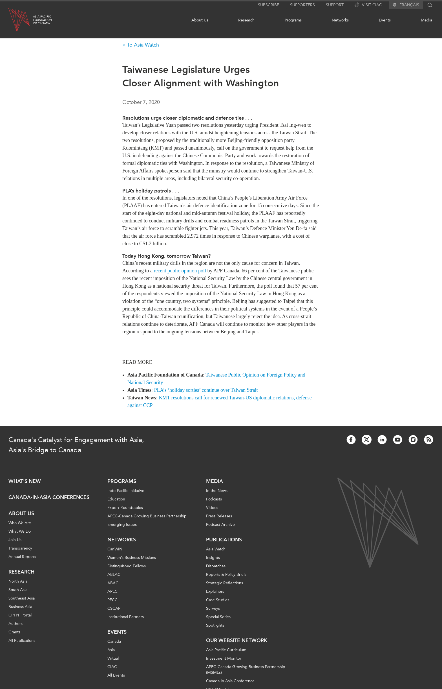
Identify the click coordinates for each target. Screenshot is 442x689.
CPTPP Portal (20, 615)
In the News (216, 490)
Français (409, 5)
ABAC (112, 583)
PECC (112, 600)
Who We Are (19, 522)
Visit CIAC (368, 5)
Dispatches (216, 566)
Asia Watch (216, 549)
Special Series (218, 616)
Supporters (302, 5)
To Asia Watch (143, 45)
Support (335, 5)
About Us (199, 20)
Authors (15, 623)
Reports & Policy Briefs (226, 574)
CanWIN (114, 549)
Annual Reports (22, 556)
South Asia (17, 589)
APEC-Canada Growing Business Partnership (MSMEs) (245, 669)
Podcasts (214, 499)
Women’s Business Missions (131, 557)
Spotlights (215, 625)
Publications (224, 540)
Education (116, 499)
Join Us (14, 539)
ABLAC (113, 574)
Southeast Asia (21, 598)
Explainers (215, 591)
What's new (24, 481)
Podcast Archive (220, 524)
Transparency (20, 548)
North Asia (17, 581)
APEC (112, 591)
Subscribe (268, 5)
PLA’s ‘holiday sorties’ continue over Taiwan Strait (206, 390)
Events (385, 20)
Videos (212, 507)
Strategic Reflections (224, 583)
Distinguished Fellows (126, 566)
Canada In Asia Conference (230, 681)
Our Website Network (236, 640)
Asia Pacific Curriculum (226, 650)
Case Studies (217, 600)
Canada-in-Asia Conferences (48, 497)
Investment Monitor (223, 658)
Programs (293, 20)
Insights (213, 557)
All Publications (21, 640)
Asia (111, 650)
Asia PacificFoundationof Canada (42, 20)
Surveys (213, 608)
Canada (114, 641)
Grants (14, 632)
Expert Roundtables (125, 507)
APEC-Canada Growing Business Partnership (147, 516)
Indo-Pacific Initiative (125, 490)
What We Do (19, 531)
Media (426, 20)
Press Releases (219, 516)
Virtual (113, 658)
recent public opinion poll (180, 271)
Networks (340, 20)
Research (246, 20)
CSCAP (113, 608)
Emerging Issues (122, 524)
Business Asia (20, 606)
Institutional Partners (125, 616)
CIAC (112, 666)
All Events (116, 675)
